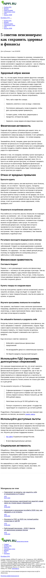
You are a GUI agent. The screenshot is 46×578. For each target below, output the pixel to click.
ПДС (5, 13)
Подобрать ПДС (5, 17)
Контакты (7, 553)
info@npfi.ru (15, 568)
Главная (6, 544)
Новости (6, 547)
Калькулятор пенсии (22, 541)
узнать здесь (30, 414)
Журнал (6, 8)
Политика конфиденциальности (10, 576)
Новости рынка (8, 10)
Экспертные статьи (9, 12)
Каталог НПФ (8, 15)
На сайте (9, 437)
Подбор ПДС (8, 7)
